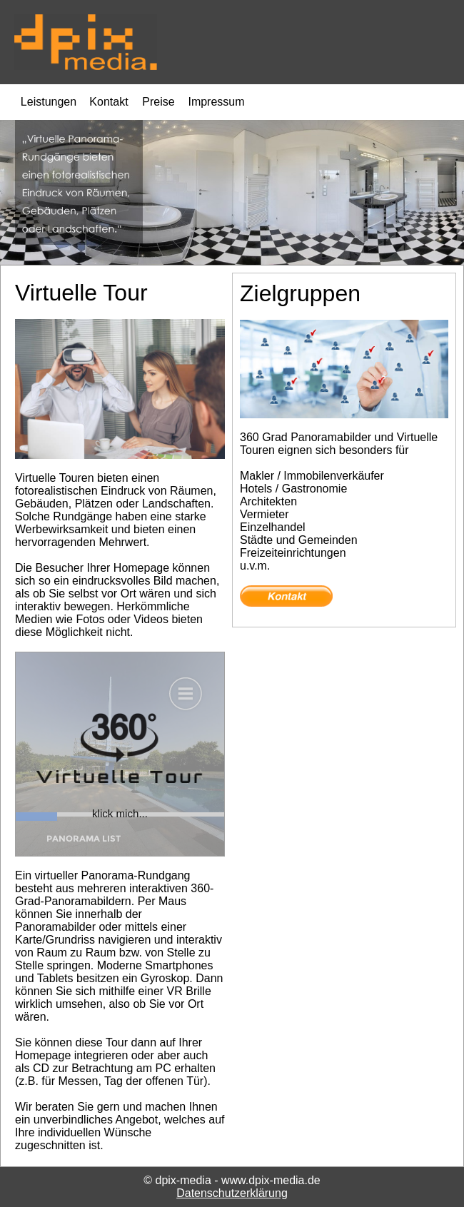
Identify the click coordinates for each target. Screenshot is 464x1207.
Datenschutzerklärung (232, 1193)
